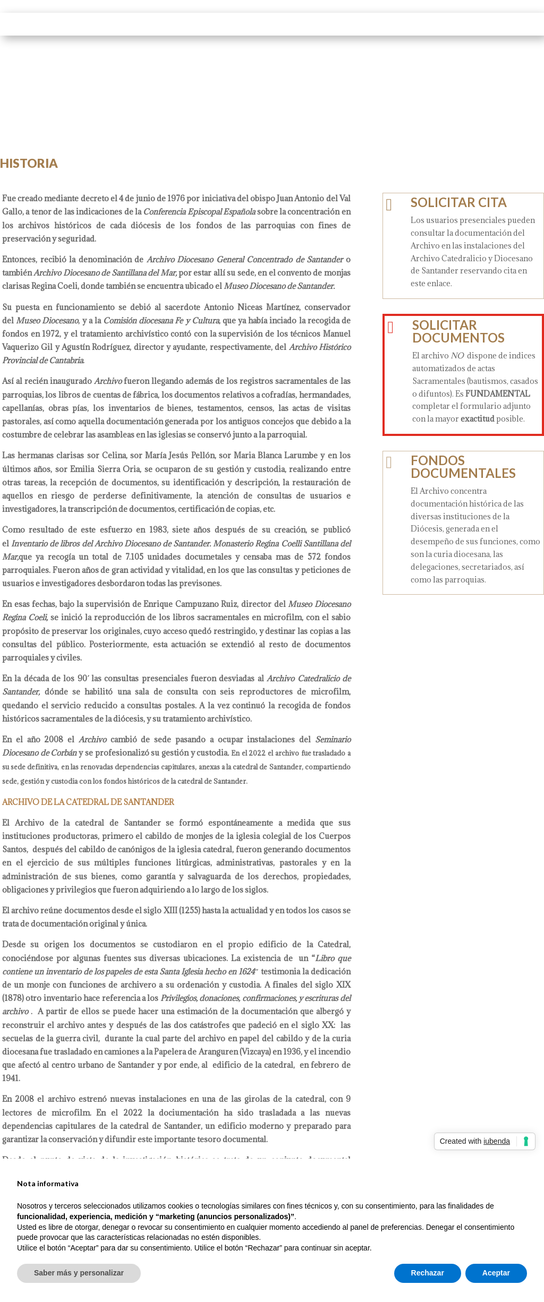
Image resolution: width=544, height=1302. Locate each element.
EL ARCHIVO (218, 24)
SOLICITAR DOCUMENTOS (458, 331)
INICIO (159, 24)
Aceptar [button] (496, 1273)
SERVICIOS (364, 24)
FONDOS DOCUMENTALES (463, 466)
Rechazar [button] (427, 1273)
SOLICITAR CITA (459, 202)
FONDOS (292, 24)
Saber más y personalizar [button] (79, 1273)
